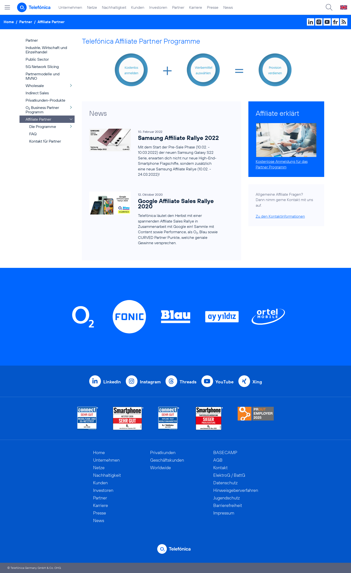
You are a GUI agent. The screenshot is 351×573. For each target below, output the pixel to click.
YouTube (224, 382)
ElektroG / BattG (229, 475)
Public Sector (37, 59)
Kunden (137, 7)
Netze (92, 7)
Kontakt (220, 467)
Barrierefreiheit (227, 505)
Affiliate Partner (51, 21)
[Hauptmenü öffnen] (7, 7)
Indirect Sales (37, 92)
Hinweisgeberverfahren (235, 490)
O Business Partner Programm (42, 109)
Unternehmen (70, 7)
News (228, 7)
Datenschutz (225, 483)
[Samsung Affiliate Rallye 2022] (154, 152)
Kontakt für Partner (45, 141)
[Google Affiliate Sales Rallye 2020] (154, 219)
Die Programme (42, 126)
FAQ (33, 133)
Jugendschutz (226, 498)
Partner (178, 7)
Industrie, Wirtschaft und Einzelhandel (46, 49)
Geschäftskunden (167, 460)
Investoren (158, 7)
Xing (257, 382)
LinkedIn (112, 382)
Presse (212, 7)
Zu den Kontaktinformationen (280, 216)
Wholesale (35, 85)
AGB (218, 460)
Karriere (195, 7)
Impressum (223, 513)
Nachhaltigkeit (114, 7)
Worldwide (160, 467)
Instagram (150, 382)
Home (9, 21)
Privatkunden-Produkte (45, 100)
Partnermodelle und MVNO (42, 76)
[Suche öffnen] (329, 7)
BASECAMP (225, 452)
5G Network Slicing (42, 66)
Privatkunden (163, 452)
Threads (188, 382)
